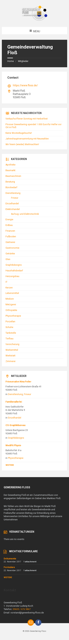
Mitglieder (23, 61)
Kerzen (9, 287)
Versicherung (12, 344)
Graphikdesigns (14, 265)
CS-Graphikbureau (15, 425)
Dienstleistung (13, 193)
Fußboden (11, 236)
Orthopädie (11, 310)
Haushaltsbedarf (14, 270)
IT (6, 282)
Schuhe (9, 327)
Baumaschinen (13, 176)
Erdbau (9, 225)
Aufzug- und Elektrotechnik (25, 214)
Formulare (9, 567)
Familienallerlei (14, 402)
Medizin (10, 299)
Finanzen (10, 231)
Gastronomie (12, 248)
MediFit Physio (13, 445)
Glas (8, 259)
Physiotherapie (13, 316)
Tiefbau (9, 338)
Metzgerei (11, 304)
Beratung (10, 181)
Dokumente (10, 558)
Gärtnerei (10, 242)
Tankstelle (11, 333)
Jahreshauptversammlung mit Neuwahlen (27, 138)
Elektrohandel (13, 209)
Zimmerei (10, 361)
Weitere (10, 465)
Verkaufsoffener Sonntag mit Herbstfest (27, 118)
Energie (9, 219)
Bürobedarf (11, 187)
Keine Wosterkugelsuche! (19, 133)
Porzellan (10, 321)
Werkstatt (10, 355)
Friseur (14, 198)
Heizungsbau (12, 276)
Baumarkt (10, 170)
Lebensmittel (12, 293)
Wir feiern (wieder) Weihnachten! (22, 144)
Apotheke (10, 164)
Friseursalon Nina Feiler (18, 381)
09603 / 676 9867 (22, 609)
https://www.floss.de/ (25, 85)
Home (10, 61)
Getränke (10, 253)
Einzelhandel (12, 203)
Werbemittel (12, 350)
